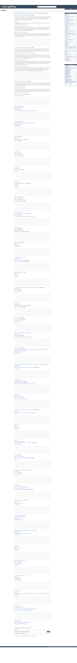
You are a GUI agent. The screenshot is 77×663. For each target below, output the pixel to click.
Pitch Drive (16, 548)
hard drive (16, 21)
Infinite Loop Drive (18, 151)
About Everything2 (67, 14)
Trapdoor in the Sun (67, 36)
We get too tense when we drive (20, 516)
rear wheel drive (17, 168)
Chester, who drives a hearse (20, 231)
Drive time (16, 459)
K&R (65, 78)
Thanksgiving (67, 58)
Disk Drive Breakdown (18, 154)
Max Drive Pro (17, 564)
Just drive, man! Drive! (18, 320)
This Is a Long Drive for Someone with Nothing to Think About (25, 608)
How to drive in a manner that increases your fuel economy (25, 409)
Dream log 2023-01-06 (68, 79)
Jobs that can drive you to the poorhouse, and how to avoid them (26, 530)
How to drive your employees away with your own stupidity (25, 367)
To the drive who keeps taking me (20, 515)
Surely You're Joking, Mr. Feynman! (69, 24)
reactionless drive (18, 304)
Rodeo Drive (17, 181)
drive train (16, 273)
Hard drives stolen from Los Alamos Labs (22, 25)
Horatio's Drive (17, 531)
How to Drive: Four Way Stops (20, 260)
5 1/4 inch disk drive (18, 214)
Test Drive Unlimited (18, 605)
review (66, 67)
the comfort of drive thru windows (20, 272)
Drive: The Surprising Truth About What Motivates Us (24, 610)
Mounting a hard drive (18, 124)
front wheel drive (17, 169)
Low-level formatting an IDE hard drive (21, 66)
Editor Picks (66, 45)
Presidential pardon (67, 43)
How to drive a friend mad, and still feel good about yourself (25, 383)
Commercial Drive (18, 291)
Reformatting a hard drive (19, 121)
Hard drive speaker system (19, 106)
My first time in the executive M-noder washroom (70, 68)
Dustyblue (69, 72)
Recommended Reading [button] (71, 13)
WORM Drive (17, 334)
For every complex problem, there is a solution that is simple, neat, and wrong (70, 33)
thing (66, 72)
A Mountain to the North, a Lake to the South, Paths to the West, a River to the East (70, 82)
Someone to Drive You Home (20, 607)
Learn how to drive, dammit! (19, 397)
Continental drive (18, 578)
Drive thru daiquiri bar (18, 201)
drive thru (16, 228)
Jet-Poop (69, 77)
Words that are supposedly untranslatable (70, 46)
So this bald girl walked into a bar (69, 39)
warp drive (16, 140)
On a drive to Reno (18, 474)
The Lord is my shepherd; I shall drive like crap (23, 457)
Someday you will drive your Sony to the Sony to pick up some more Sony (27, 287)
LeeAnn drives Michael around (20, 575)
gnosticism (66, 26)
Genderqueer (67, 37)
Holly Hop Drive (17, 246)
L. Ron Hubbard (67, 57)
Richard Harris (67, 54)
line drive (16, 171)
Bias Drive (16, 545)
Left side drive (17, 504)
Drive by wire (17, 501)
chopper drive (17, 549)
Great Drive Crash (18, 212)
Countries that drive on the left (20, 257)
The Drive (16, 592)
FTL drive (16, 290)
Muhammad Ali (67, 21)
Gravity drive (17, 394)
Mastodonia (66, 18)
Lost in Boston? (17, 518)
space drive (17, 471)
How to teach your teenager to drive (21, 486)
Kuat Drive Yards (17, 245)
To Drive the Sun (17, 258)
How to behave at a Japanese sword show (70, 56)
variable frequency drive (19, 519)
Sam (65, 40)
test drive (16, 439)
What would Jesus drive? (19, 500)
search (48, 631)
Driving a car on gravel (18, 503)
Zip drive (16, 136)
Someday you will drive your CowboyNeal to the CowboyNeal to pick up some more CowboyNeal (31, 364)
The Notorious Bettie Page (68, 20)
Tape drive (16, 472)
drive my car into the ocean (19, 456)
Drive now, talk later (18, 199)
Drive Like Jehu (17, 353)
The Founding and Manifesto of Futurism (70, 47)
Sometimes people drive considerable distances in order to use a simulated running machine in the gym (33, 593)
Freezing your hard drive (19, 107)
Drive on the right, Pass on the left (20, 623)
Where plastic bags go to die (69, 41)
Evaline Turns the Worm (68, 60)
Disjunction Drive (18, 534)
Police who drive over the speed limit (21, 305)
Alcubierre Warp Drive (18, 306)
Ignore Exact (23, 633)
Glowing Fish (70, 67)
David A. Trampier (67, 32)
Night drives (17, 424)
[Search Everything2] (47, 7)
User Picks (66, 15)
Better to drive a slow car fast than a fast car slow (23, 622)
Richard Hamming (67, 25)
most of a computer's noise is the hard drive (22, 47)
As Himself (69, 80)
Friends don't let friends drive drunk (21, 183)
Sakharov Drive (17, 302)
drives (16, 577)
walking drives (17, 186)
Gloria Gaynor (67, 29)
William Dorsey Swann (68, 76)
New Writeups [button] (71, 64)
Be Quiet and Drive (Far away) (20, 560)
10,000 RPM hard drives (19, 95)
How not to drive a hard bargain (20, 94)
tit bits (66, 38)
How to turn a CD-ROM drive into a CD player (23, 332)
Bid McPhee (66, 44)
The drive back (17, 317)
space (66, 52)
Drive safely (17, 276)
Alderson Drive (17, 427)
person (66, 77)
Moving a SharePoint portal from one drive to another (24, 337)
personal (66, 69)
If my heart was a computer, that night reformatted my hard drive (26, 110)
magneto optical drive (18, 153)
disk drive (16, 184)
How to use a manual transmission (21, 213)
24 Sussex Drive (17, 379)
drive (15, 125)
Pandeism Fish (70, 75)
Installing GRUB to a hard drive (20, 87)
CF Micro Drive (17, 227)
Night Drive (17, 426)
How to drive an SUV (18, 319)
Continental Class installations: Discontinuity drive (23, 470)
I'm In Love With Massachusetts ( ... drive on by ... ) (23, 442)
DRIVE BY (16, 590)
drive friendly (17, 365)
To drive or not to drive (18, 563)
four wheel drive (17, 347)
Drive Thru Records (18, 444)
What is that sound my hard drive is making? (22, 15)
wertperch (70, 69)
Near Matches (17, 633)
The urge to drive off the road (20, 261)
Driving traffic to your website (20, 441)
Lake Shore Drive (18, 166)
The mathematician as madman (69, 19)
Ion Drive (16, 411)
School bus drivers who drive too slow (21, 398)
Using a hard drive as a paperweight (21, 81)
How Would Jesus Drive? (19, 382)
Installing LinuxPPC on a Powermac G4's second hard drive (25, 53)
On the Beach (67, 27)
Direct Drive (17, 243)
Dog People (66, 73)
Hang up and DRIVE (18, 198)
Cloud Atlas (66, 53)
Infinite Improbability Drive (19, 139)
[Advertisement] (38, 2)
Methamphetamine (67, 59)
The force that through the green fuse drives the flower (24, 216)
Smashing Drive (17, 485)
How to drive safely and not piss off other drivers (23, 412)
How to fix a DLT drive (18, 352)
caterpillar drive (17, 335)
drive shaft (16, 275)
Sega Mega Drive (18, 242)
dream (66, 80)
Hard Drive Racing (18, 109)
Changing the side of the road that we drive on (23, 533)
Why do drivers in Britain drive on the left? (22, 489)
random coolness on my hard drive (21, 32)
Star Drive (16, 368)
